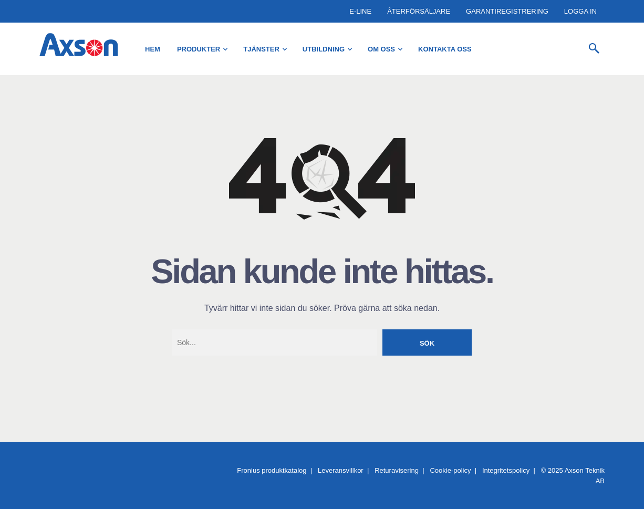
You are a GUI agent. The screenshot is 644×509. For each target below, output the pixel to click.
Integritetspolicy (505, 470)
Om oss (381, 49)
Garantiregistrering (507, 11)
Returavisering (397, 470)
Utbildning (324, 49)
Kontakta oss (445, 49)
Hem (152, 49)
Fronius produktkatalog (271, 470)
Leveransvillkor (340, 470)
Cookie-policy (450, 470)
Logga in (580, 11)
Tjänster (261, 49)
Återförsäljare (418, 11)
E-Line (360, 11)
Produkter (198, 49)
